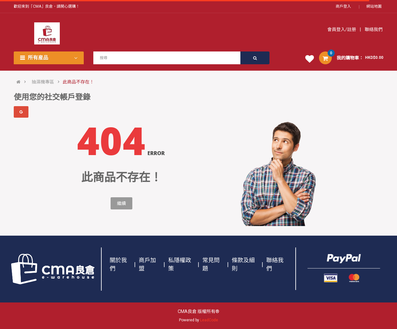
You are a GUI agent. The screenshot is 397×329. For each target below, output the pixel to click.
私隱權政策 (179, 264)
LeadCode (209, 320)
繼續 (121, 203)
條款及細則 (243, 264)
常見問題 (211, 264)
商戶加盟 (147, 264)
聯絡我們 (373, 29)
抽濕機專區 (43, 82)
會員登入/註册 (342, 29)
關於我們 (118, 264)
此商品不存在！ (78, 82)
